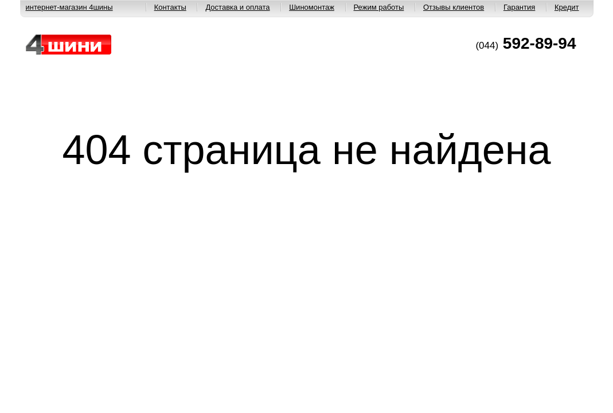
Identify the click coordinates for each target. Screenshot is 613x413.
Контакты (170, 7)
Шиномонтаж (311, 7)
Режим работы (379, 7)
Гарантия (519, 7)
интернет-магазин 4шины (69, 7)
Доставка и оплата (237, 7)
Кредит (567, 7)
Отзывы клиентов (453, 7)
